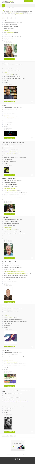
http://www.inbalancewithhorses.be (12, 190)
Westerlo (9, 182)
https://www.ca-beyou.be (10, 32)
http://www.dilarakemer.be (10, 317)
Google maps (15, 24)
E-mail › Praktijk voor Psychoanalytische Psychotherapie (12, 151)
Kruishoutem (11, 265)
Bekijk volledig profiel (9, 59)
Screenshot (16, 32)
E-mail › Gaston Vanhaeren (8, 227)
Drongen (11, 221)
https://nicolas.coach (10, 74)
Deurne (9, 66)
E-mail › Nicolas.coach (7, 72)
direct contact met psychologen (18, 13)
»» (14, 18)
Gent (10, 395)
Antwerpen (5, 66)
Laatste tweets (6, 161)
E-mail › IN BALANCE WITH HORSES (9, 188)
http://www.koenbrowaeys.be (11, 153)
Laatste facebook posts (8, 124)
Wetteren (11, 109)
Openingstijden (6, 80)
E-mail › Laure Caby (7, 30)
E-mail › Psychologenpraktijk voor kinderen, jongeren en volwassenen (14, 271)
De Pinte (11, 354)
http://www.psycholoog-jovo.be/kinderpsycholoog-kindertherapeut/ (16, 273)
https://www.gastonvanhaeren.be (11, 229)
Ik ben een (28, 0)
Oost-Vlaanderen (6, 24)
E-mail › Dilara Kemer (7, 315)
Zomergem (11, 24)
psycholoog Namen (10, 12)
